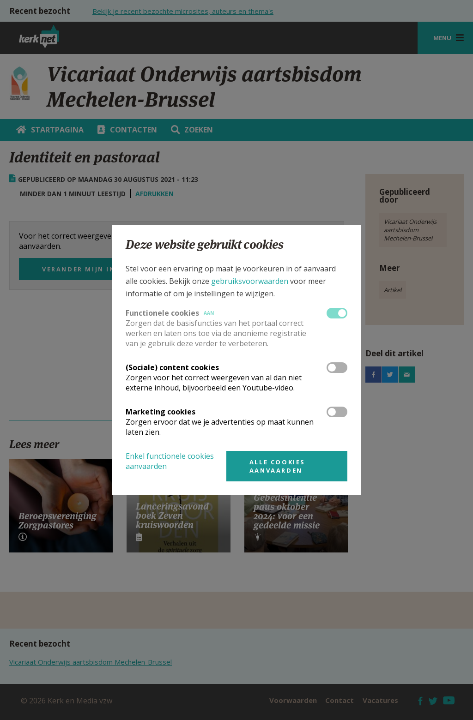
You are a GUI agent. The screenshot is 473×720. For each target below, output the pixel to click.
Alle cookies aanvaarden (277, 466)
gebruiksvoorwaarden (249, 281)
